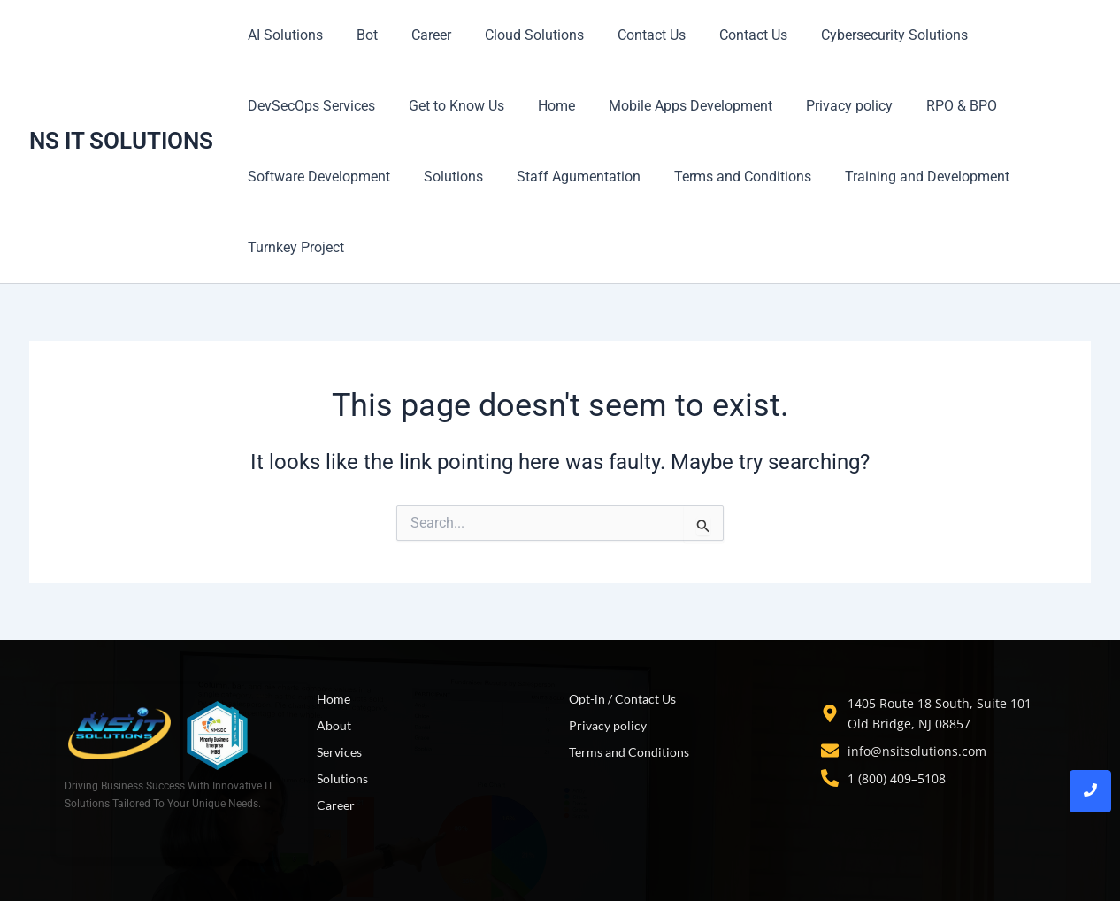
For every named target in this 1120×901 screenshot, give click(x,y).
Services (339, 751)
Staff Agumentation (565, 176)
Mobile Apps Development (672, 105)
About (334, 725)
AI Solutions (282, 35)
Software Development (316, 176)
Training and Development (903, 176)
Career (418, 35)
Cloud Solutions (515, 35)
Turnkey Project (293, 247)
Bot (359, 35)
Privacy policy (825, 105)
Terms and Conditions (724, 176)
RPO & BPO (932, 105)
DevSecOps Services (308, 105)
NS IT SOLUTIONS (121, 140)
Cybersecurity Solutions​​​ (859, 35)
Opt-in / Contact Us (622, 698)
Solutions (445, 176)
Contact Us (628, 35)
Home (543, 105)
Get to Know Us (448, 105)
